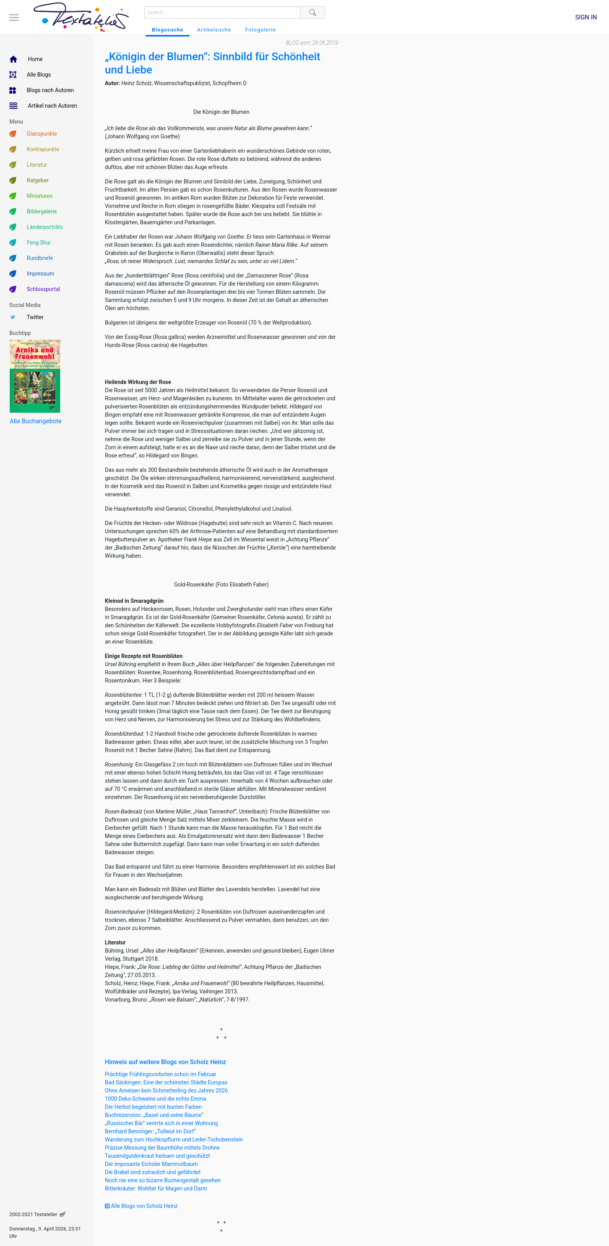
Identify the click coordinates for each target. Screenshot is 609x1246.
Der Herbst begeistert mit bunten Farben (153, 1107)
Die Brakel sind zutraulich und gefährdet (152, 1172)
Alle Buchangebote (35, 421)
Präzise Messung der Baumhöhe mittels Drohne (162, 1148)
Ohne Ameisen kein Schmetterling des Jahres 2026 (166, 1090)
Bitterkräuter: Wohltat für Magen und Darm (156, 1188)
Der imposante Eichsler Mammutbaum (151, 1164)
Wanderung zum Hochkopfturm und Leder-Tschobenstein (174, 1139)
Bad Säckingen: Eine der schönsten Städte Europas (166, 1082)
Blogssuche (167, 30)
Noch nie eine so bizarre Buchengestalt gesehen (163, 1180)
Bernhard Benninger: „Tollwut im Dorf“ (150, 1131)
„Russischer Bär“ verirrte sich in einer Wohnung (161, 1123)
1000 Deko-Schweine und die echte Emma (155, 1099)
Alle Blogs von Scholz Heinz (141, 1206)
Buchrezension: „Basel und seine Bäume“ (154, 1115)
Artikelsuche (214, 30)
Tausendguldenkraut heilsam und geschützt (157, 1156)
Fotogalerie (260, 30)
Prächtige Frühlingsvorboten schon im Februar (160, 1074)
